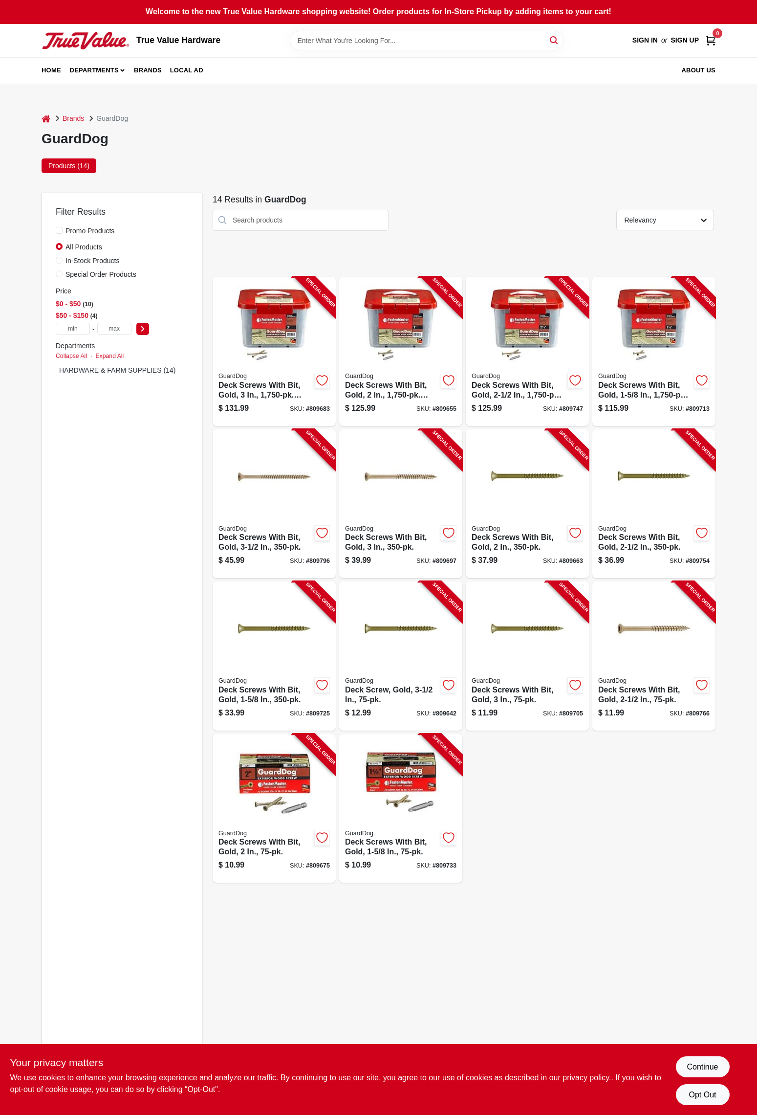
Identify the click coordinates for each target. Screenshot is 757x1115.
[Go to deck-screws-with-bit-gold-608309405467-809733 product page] (400, 808)
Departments (94, 70)
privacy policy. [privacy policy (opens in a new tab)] (586, 1077)
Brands (148, 70)
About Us (699, 70)
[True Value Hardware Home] (86, 40)
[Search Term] (426, 40)
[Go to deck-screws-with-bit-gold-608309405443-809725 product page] (274, 656)
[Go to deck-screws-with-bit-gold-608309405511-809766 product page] (653, 656)
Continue (702, 1067)
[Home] (46, 118)
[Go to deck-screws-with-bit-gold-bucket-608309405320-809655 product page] (400, 351)
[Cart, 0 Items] (710, 40)
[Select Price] (142, 329)
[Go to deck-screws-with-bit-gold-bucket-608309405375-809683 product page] (274, 351)
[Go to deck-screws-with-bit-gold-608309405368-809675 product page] (274, 808)
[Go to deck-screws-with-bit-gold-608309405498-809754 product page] (653, 504)
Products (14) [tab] (68, 166)
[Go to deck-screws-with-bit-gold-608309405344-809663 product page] (527, 504)
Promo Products (89, 230)
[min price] (73, 329)
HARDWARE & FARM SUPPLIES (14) (117, 370)
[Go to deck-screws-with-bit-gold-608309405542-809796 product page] (274, 504)
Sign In (645, 40)
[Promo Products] (59, 230)
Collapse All (71, 356)
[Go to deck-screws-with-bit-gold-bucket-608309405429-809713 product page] (653, 351)
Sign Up (684, 40)
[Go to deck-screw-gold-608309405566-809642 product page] (400, 656)
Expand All (109, 356)
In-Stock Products (92, 260)
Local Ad (186, 70)
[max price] (114, 329)
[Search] (554, 40)
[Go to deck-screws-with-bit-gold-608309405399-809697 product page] (400, 504)
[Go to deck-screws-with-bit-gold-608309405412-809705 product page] (527, 656)
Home (51, 70)
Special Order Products (100, 274)
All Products (83, 247)
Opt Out (702, 1095)
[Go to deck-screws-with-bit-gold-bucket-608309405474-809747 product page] (527, 351)
